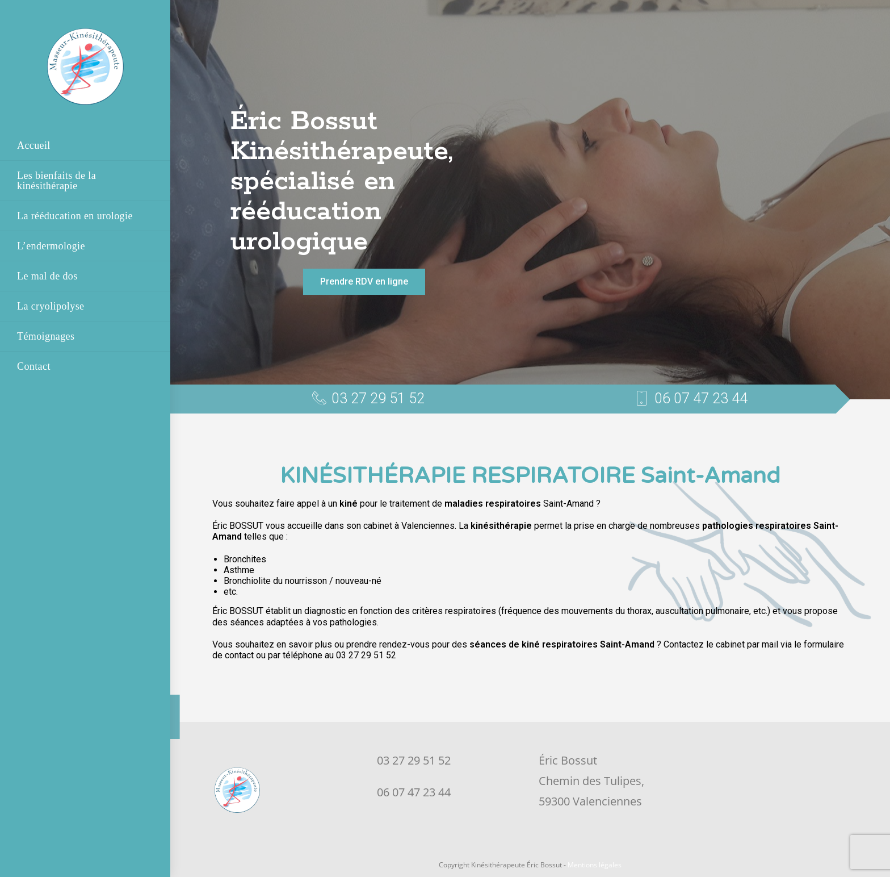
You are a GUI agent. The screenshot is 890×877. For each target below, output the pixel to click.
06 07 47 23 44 (414, 792)
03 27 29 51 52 (414, 760)
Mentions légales (595, 865)
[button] (364, 282)
